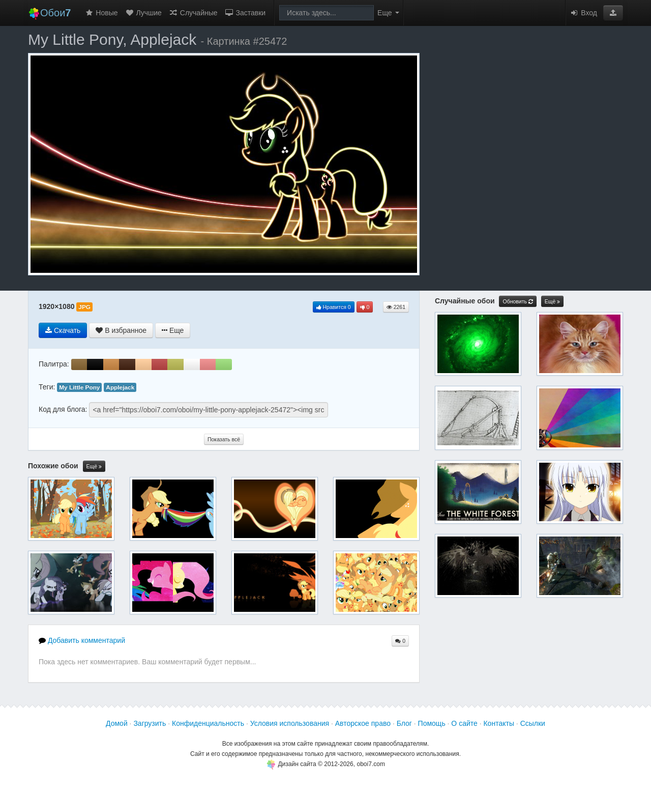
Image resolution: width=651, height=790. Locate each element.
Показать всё (224, 439)
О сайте (464, 723)
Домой (117, 723)
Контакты (498, 723)
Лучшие (143, 13)
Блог (404, 723)
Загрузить (149, 723)
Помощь (432, 723)
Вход (583, 13)
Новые (100, 13)
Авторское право (363, 723)
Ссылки (532, 723)
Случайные (193, 13)
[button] (613, 12)
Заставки (245, 13)
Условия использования (289, 723)
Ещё (94, 466)
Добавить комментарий (82, 640)
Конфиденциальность (208, 723)
